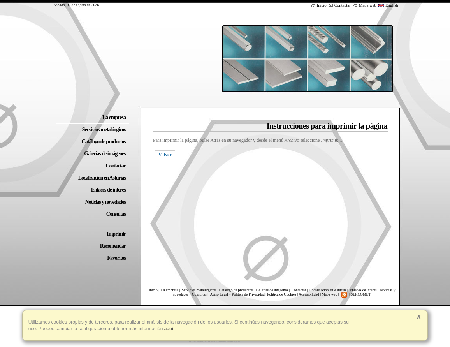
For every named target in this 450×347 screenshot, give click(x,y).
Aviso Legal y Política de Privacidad (237, 294)
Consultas (199, 294)
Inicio (319, 5)
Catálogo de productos (236, 290)
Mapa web (364, 5)
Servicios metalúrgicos (199, 290)
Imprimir (116, 234)
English (388, 5)
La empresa (169, 290)
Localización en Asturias (327, 290)
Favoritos (116, 258)
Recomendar (113, 246)
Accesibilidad (309, 294)
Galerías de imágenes (272, 290)
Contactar (340, 5)
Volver (165, 154)
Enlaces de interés (363, 290)
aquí (168, 328)
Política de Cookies (281, 294)
